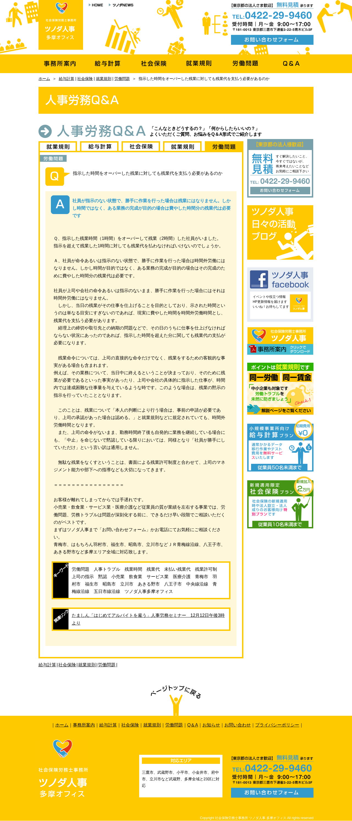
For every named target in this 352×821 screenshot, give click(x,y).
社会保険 (85, 78)
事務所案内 (84, 725)
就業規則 (103, 78)
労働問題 (122, 78)
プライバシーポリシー (277, 725)
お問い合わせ (237, 725)
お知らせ (211, 725)
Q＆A (192, 725)
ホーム (44, 78)
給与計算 (66, 78)
